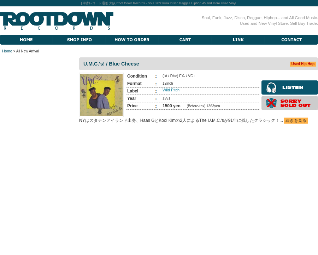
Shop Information (79, 40)
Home (26, 40)
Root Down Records (56, 21)
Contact (291, 40)
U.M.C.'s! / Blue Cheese (111, 64)
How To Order (132, 40)
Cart (185, 40)
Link (238, 40)
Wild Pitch (171, 90)
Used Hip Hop (302, 64)
